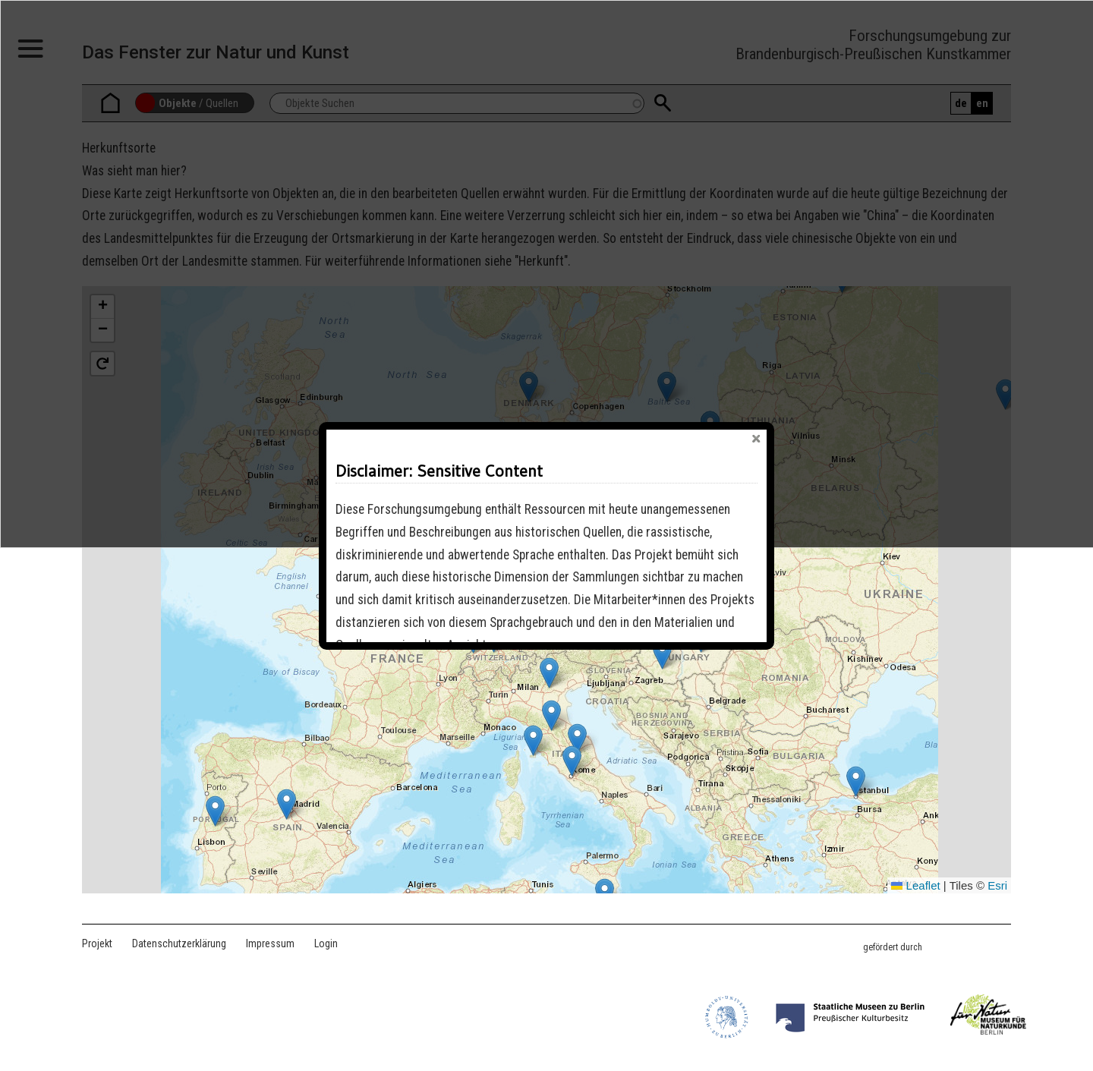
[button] (571, 760)
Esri (997, 885)
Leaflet (915, 885)
